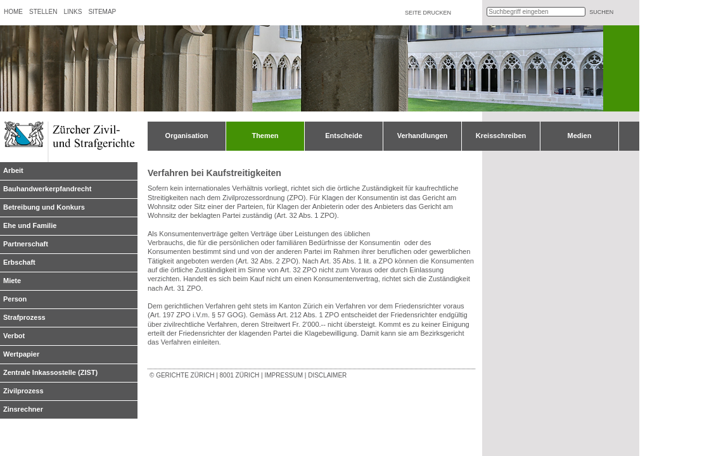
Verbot (14, 335)
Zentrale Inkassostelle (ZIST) (50, 372)
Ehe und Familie (29, 225)
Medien (580, 135)
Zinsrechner (23, 409)
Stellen (43, 11)
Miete (12, 280)
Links (72, 11)
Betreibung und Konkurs (44, 207)
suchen (601, 12)
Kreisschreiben (501, 135)
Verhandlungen (422, 135)
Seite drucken (428, 13)
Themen (265, 135)
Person (15, 299)
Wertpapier (21, 354)
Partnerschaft (25, 244)
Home (13, 11)
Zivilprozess (23, 391)
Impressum (283, 375)
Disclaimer (327, 375)
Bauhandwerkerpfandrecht (47, 189)
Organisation (186, 135)
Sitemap (102, 11)
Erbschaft (19, 262)
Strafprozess (24, 317)
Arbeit (13, 170)
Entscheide (343, 135)
